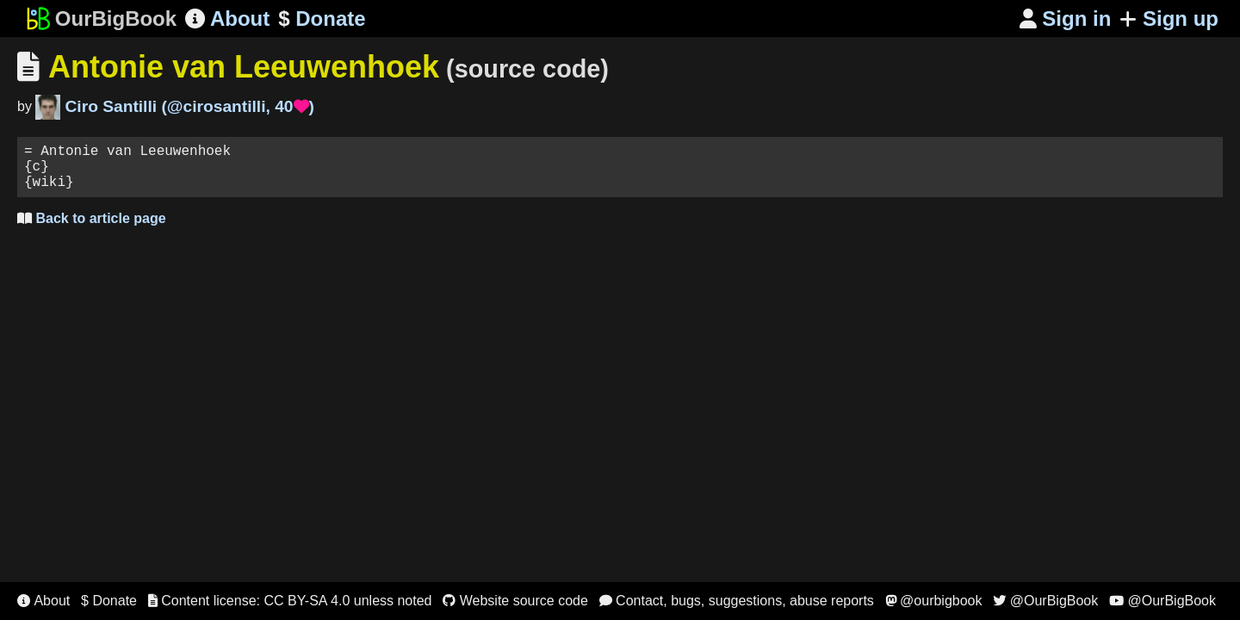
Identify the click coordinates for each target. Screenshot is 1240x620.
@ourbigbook (934, 600)
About (227, 18)
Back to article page (91, 228)
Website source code (515, 600)
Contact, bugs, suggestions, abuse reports (736, 600)
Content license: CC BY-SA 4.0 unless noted (290, 600)
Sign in (1066, 18)
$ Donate (109, 600)
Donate (321, 19)
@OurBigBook (1045, 600)
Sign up (1168, 18)
